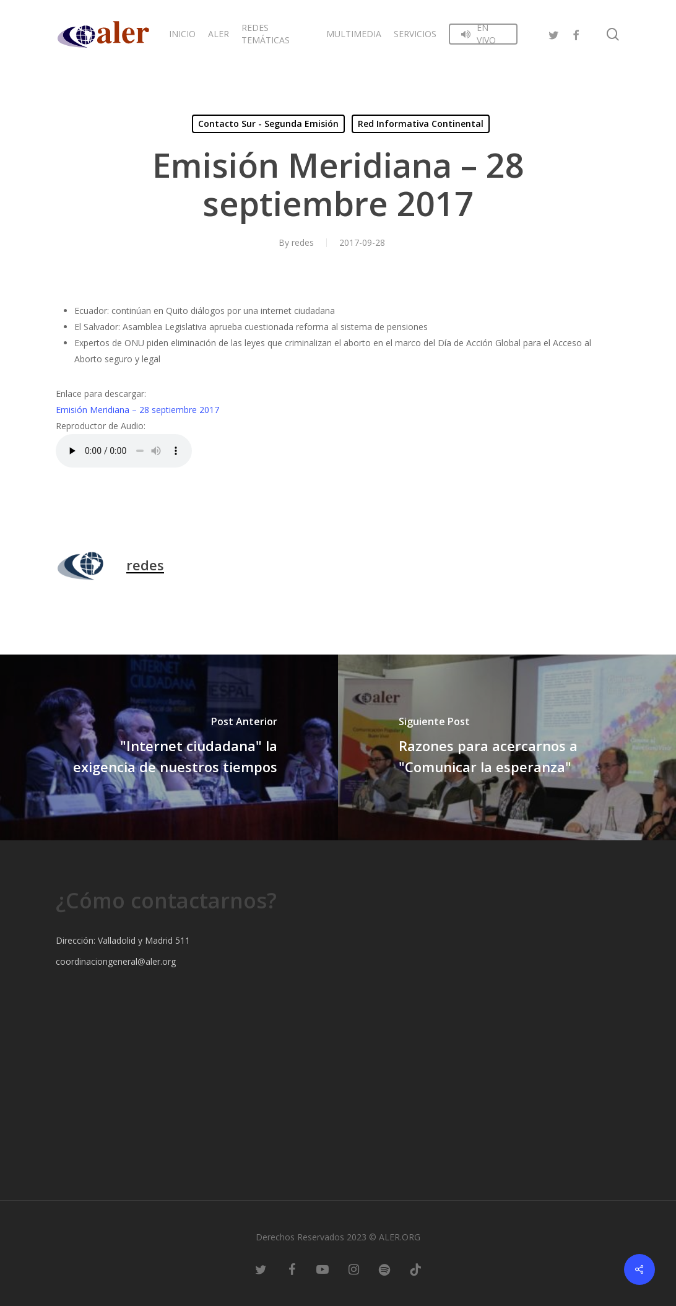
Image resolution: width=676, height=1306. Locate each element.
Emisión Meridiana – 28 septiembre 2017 (137, 410)
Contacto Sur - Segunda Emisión (268, 123)
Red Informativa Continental (420, 123)
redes (303, 242)
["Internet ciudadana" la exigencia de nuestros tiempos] (169, 747)
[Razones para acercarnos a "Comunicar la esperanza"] (507, 747)
